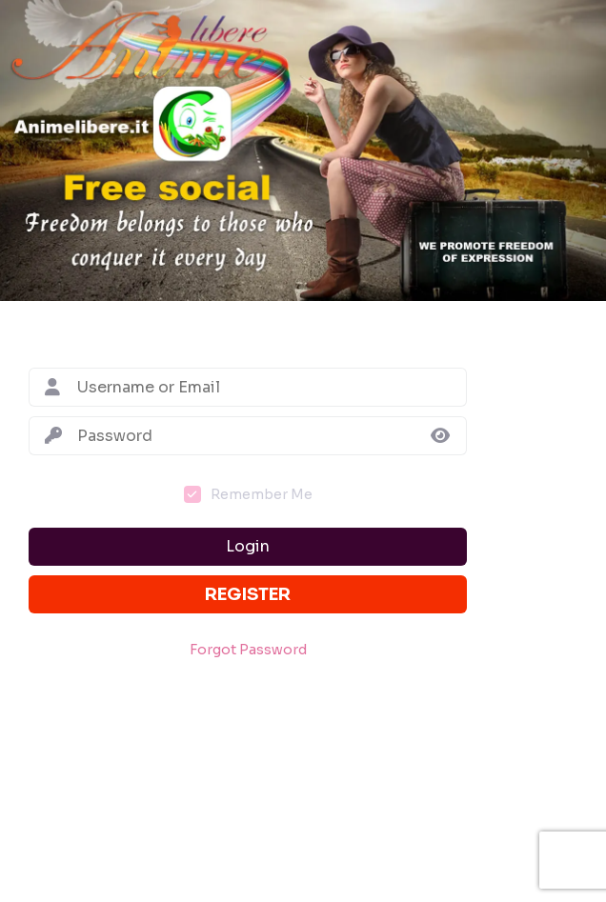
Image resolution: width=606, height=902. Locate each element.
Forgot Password (248, 650)
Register (248, 594)
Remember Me (262, 494)
